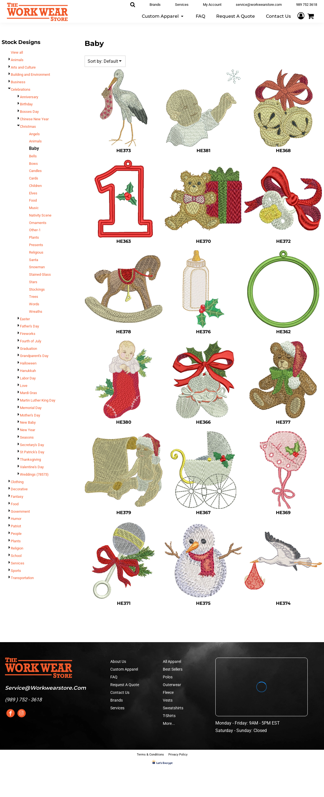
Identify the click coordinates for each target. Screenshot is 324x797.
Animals (17, 60)
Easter (25, 319)
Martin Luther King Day (37, 400)
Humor (16, 519)
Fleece (168, 692)
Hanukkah (28, 371)
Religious (36, 252)
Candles (35, 171)
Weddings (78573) (34, 474)
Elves (33, 193)
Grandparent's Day (34, 356)
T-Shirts (169, 715)
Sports (16, 571)
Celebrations (20, 89)
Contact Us (119, 692)
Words (34, 304)
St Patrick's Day (32, 452)
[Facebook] (10, 713)
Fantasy (17, 496)
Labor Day (28, 378)
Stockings (37, 289)
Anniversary (29, 97)
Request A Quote (124, 685)
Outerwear (172, 685)
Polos (168, 677)
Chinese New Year (34, 119)
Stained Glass (40, 274)
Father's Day (29, 326)
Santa (33, 260)
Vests (168, 700)
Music (34, 208)
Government (20, 511)
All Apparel (172, 661)
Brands (116, 700)
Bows (33, 164)
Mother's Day (30, 415)
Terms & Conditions (150, 754)
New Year (27, 430)
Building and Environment (30, 74)
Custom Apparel (124, 669)
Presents (36, 245)
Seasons (27, 437)
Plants (34, 237)
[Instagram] (21, 713)
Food (33, 200)
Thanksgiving (30, 459)
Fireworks (27, 334)
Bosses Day (29, 112)
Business (18, 82)
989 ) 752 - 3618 (24, 699)
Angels (34, 134)
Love (23, 386)
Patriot (16, 526)
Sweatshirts (173, 708)
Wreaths (35, 311)
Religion (17, 548)
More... (169, 723)
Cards (33, 178)
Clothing (17, 482)
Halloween (28, 363)
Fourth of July (30, 341)
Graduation (28, 349)
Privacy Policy (177, 754)
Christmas (28, 126)
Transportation (22, 578)
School (16, 556)
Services (17, 563)
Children (35, 186)
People (16, 534)
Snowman (37, 267)
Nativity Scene (40, 215)
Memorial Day (30, 408)
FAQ (113, 677)
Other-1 (35, 230)
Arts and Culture (23, 67)
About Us (118, 661)
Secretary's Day (32, 445)
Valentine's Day (32, 467)
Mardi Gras (28, 393)
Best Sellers (172, 669)
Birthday (26, 104)
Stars (33, 282)
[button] (163, 15)
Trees (33, 297)
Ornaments (37, 223)
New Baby (28, 422)
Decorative (19, 489)
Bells (33, 156)
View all (17, 52)
